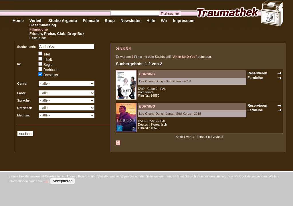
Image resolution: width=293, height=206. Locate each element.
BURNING (147, 74)
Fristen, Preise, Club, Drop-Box (56, 33)
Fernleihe (37, 38)
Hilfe (150, 20)
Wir (164, 20)
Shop (110, 20)
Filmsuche (38, 29)
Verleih (36, 20)
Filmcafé (91, 20)
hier (46, 181)
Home (18, 20)
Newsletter (130, 20)
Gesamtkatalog (42, 25)
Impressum (184, 20)
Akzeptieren (62, 181)
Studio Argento (62, 20)
